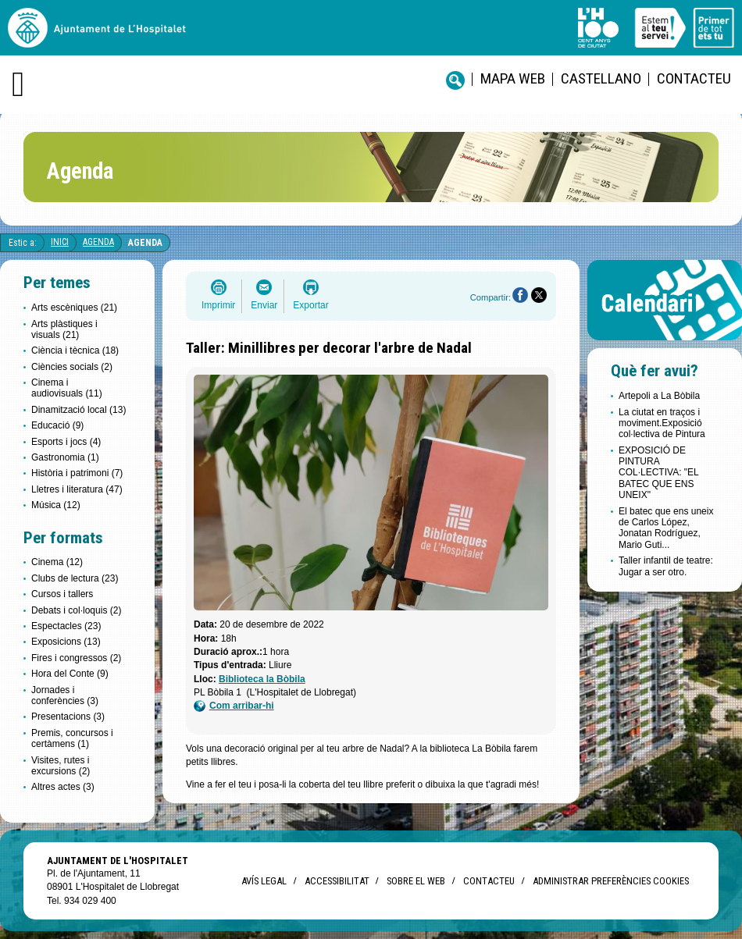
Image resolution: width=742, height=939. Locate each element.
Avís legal (264, 881)
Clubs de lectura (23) (74, 578)
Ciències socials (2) (71, 366)
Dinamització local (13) (78, 409)
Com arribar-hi (234, 706)
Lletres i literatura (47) (77, 489)
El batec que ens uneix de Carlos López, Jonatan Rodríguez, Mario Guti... (666, 528)
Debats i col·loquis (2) (76, 610)
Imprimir (218, 305)
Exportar (310, 305)
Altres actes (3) (63, 786)
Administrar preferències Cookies (611, 881)
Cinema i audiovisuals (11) (66, 388)
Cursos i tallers (62, 594)
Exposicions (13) (66, 641)
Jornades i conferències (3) (64, 695)
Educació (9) (57, 425)
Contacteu (694, 78)
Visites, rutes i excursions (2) (60, 766)
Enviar (264, 305)
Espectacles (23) (66, 626)
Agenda (98, 242)
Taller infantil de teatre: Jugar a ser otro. (666, 566)
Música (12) (55, 505)
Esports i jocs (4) (66, 441)
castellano (601, 78)
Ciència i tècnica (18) (75, 350)
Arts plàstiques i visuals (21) (64, 329)
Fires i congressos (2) (76, 658)
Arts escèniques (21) (74, 307)
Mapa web (512, 78)
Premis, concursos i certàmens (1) (72, 738)
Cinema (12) (57, 562)
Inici (60, 242)
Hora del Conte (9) (70, 673)
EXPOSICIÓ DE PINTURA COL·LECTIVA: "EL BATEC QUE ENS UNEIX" (658, 473)
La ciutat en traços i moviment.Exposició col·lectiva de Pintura (662, 423)
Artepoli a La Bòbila (659, 395)
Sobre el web (416, 881)
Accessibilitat (337, 881)
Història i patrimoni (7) (77, 473)
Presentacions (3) (68, 716)
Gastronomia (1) (65, 457)
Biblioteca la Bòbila (262, 679)
